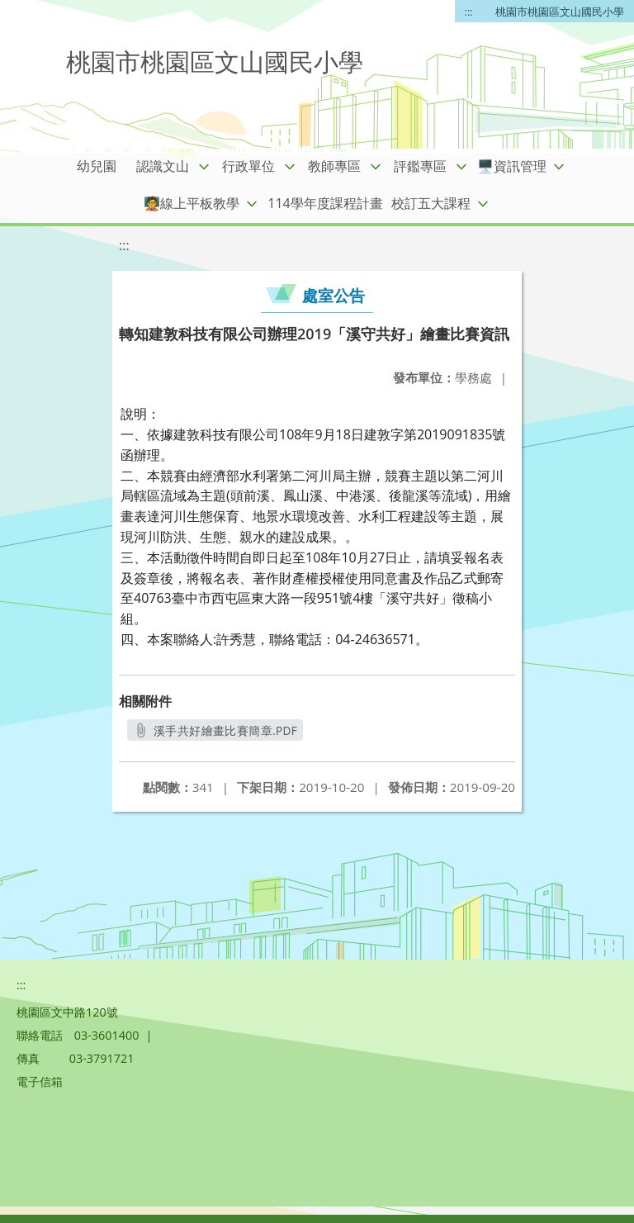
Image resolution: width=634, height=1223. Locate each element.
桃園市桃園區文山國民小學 (559, 11)
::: (469, 11)
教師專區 (334, 166)
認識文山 (162, 166)
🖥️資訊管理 (511, 166)
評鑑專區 (420, 166)
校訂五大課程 (431, 203)
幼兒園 (96, 166)
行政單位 (248, 166)
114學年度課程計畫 (324, 203)
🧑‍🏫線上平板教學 (191, 203)
